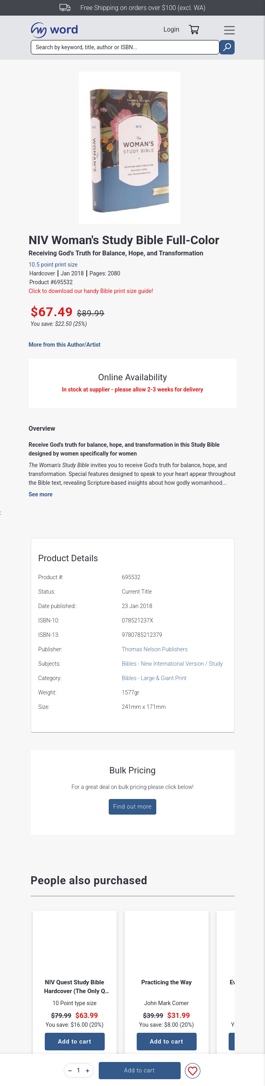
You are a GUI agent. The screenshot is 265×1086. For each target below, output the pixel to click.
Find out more (132, 806)
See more (41, 494)
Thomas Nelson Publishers (155, 649)
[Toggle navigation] (229, 30)
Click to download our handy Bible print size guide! (91, 291)
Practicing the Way (166, 982)
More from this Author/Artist (65, 344)
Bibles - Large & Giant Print (154, 678)
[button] (69, 1070)
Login (171, 29)
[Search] (125, 47)
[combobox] (125, 47)
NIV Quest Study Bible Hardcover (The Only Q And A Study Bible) (74, 987)
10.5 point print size (53, 264)
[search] (226, 47)
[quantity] (79, 1070)
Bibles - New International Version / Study (172, 663)
